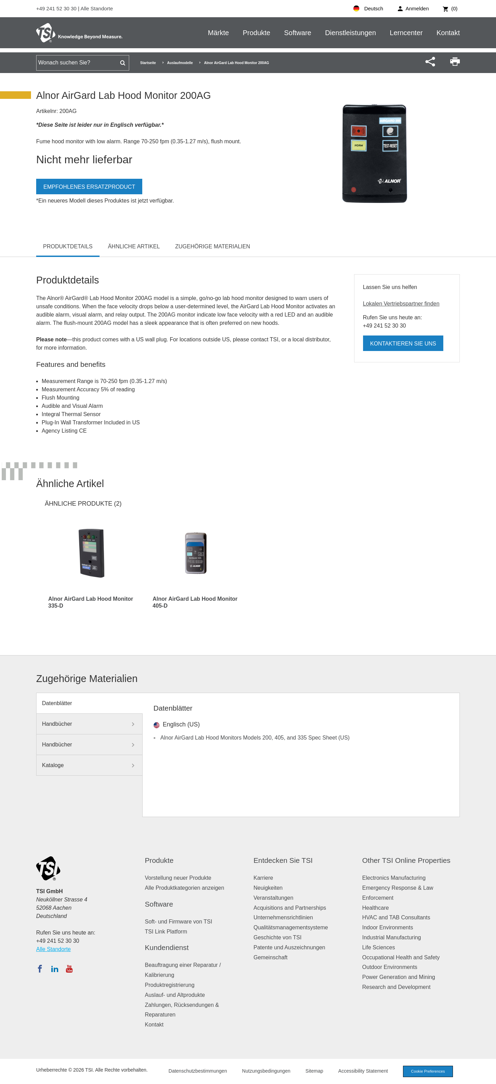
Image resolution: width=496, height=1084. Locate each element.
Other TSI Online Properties (406, 860)
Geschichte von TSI (277, 937)
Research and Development (396, 987)
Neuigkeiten (268, 888)
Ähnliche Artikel (134, 246)
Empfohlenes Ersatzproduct (89, 187)
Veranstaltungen (273, 898)
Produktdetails (68, 246)
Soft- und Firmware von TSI (178, 922)
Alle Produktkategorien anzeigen (184, 888)
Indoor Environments (387, 927)
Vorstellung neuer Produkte (178, 878)
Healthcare (375, 908)
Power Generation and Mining (398, 977)
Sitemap (314, 1071)
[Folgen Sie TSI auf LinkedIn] (55, 968)
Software (297, 33)
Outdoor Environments (389, 967)
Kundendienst (167, 947)
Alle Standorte (97, 8)
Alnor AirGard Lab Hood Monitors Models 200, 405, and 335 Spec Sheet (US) (255, 738)
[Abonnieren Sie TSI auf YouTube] (69, 968)
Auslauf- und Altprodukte (175, 995)
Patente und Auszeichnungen (289, 947)
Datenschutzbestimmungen (197, 1071)
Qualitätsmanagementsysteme (291, 927)
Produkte (256, 33)
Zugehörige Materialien (212, 246)
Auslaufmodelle (180, 63)
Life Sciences (378, 947)
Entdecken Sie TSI (283, 860)
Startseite (148, 63)
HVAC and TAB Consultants (396, 917)
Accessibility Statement (363, 1071)
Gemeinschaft (271, 957)
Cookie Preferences (428, 1071)
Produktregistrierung (170, 985)
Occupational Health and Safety (401, 957)
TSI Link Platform (166, 932)
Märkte (218, 33)
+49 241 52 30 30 (57, 8)
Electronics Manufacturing (394, 878)
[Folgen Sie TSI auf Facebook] (40, 968)
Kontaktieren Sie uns (403, 344)
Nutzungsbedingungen (266, 1071)
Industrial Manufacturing (391, 937)
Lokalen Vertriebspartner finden (401, 304)
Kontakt (448, 33)
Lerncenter (406, 33)
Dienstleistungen (350, 33)
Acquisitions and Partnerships (290, 908)
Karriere (263, 878)
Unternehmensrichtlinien (283, 917)
